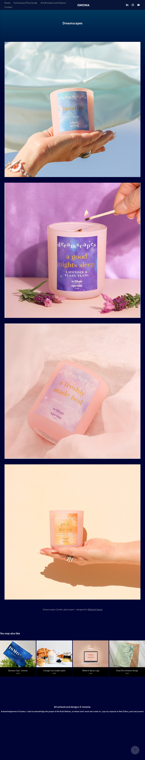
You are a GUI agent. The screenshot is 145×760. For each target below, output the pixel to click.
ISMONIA (83, 5)
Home (7, 2)
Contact (8, 6)
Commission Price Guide (25, 2)
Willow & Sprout (95, 609)
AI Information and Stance (53, 2)
